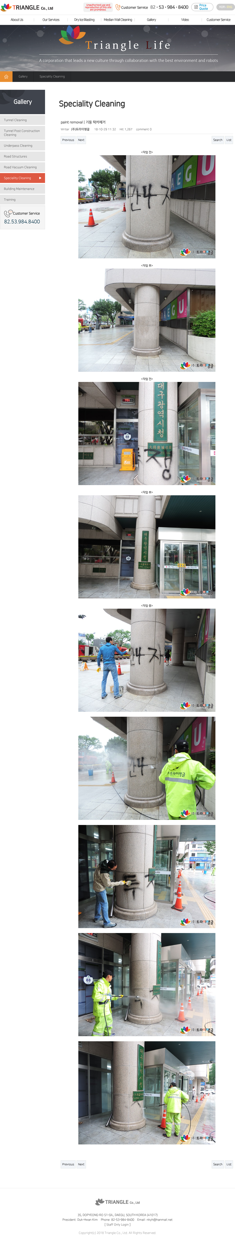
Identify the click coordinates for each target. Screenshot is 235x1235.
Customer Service (218, 20)
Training (9, 199)
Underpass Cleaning (18, 145)
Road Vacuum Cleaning (20, 167)
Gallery (151, 20)
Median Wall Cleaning (118, 20)
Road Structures (15, 156)
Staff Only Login (117, 1224)
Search (217, 140)
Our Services (50, 20)
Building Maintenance (19, 189)
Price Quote (203, 7)
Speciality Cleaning (17, 178)
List (229, 140)
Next (81, 140)
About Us (17, 20)
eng (229, 7)
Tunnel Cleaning (15, 120)
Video (185, 20)
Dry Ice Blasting (84, 20)
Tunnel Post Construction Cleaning (22, 133)
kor (222, 7)
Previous (68, 140)
